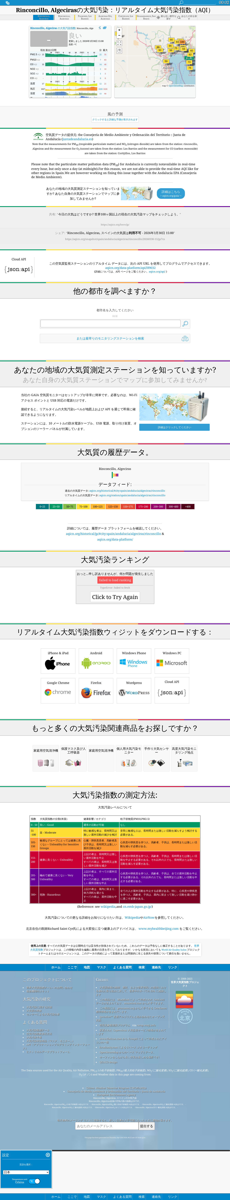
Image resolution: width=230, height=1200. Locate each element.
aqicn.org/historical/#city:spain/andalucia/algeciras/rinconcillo (127, 490)
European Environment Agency (116, 1190)
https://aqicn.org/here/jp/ (115, 224)
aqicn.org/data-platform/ (115, 539)
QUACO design (108, 1157)
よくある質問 (35, 1118)
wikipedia (108, 1002)
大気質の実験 (34, 1106)
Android (96, 660)
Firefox (96, 690)
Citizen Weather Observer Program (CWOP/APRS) (116, 1183)
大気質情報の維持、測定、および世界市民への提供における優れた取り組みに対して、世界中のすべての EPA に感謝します (131, 1086)
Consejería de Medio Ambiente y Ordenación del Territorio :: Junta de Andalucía (116, 1187)
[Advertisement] (115, 734)
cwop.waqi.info (146, 1121)
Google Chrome (58, 690)
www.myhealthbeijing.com (158, 1024)
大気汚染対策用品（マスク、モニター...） (50, 1136)
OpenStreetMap (176, 86)
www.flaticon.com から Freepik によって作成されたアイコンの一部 (131, 1136)
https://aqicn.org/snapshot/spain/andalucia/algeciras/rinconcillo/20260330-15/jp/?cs (115, 239)
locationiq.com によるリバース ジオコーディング (128, 1143)
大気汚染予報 (34, 1133)
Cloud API (172, 690)
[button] (182, 44)
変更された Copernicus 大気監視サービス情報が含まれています (131, 1127)
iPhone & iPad (58, 660)
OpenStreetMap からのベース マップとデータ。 (127, 1148)
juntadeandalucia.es (77, 139)
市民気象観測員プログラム (114, 1121)
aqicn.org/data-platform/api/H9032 (130, 268)
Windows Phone (134, 660)
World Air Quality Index (174, 1045)
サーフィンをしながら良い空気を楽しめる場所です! (129, 1153)
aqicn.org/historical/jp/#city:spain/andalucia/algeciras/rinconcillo (113, 534)
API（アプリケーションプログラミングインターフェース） (56, 1141)
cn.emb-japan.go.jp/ (137, 1002)
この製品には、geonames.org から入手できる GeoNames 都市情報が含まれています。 (131, 1105)
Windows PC (172, 660)
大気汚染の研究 (36, 1094)
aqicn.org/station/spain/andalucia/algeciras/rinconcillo (132, 495)
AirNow (149, 1013)
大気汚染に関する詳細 (39, 1102)
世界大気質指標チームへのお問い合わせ (49, 1083)
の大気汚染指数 (53, 28)
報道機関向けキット (37, 1087)
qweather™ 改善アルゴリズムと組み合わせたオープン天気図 (130, 1114)
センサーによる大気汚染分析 (43, 1110)
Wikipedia (132, 1013)
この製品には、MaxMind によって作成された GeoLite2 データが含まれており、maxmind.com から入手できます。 (130, 1097)
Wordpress (134, 690)
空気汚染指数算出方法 (39, 1129)
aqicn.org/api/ (157, 271)
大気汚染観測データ (37, 1126)
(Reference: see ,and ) (115, 957)
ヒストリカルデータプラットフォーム (48, 1147)
